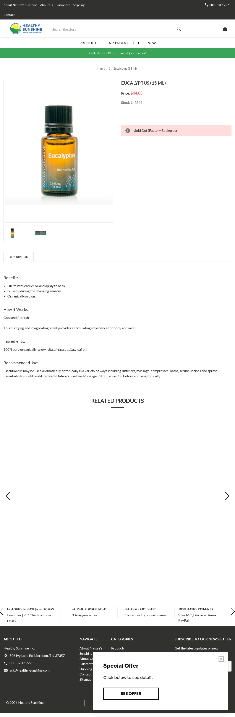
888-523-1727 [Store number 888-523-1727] (219, 5)
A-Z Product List (124, 43)
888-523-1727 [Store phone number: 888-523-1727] (21, 663)
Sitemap (85, 679)
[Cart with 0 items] (225, 31)
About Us (46, 5)
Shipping (79, 5)
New (151, 43)
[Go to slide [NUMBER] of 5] (7, 496)
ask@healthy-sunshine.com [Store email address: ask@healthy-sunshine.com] (30, 670)
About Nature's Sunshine (20, 5)
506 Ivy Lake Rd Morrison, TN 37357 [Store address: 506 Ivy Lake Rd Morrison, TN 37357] (37, 655)
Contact (9, 14)
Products (90, 42)
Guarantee (63, 5)
